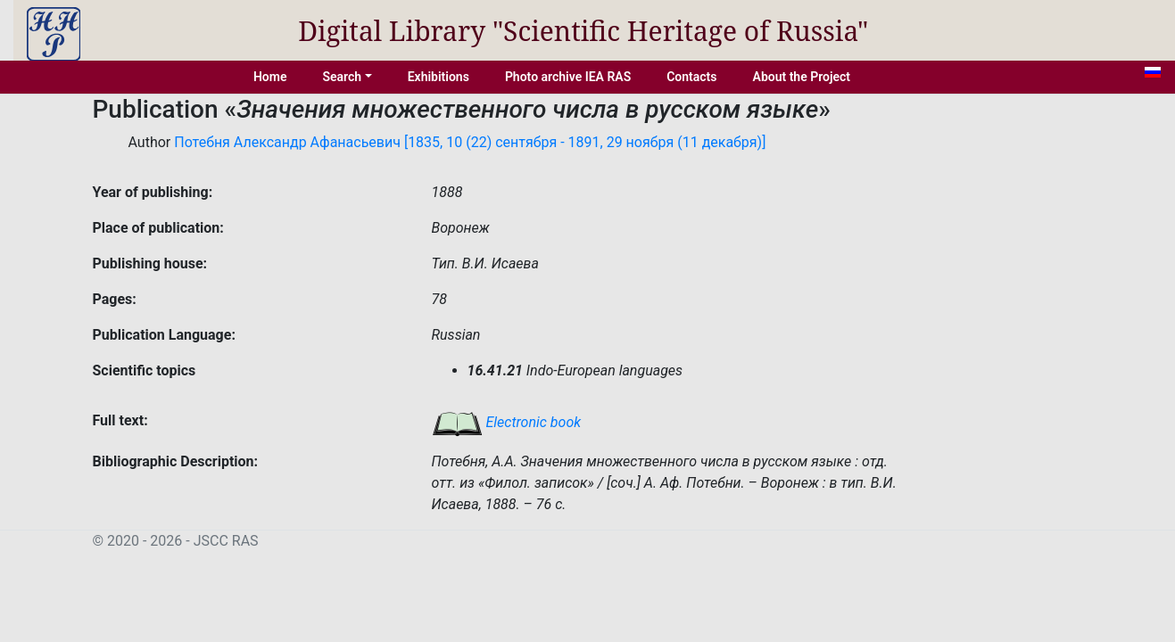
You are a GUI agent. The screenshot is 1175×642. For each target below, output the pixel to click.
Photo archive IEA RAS (568, 77)
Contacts (691, 77)
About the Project (802, 77)
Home (270, 77)
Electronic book (507, 422)
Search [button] (341, 77)
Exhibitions (438, 77)
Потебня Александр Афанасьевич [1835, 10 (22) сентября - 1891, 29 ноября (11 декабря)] (469, 142)
